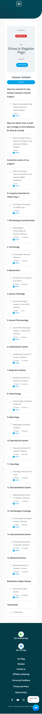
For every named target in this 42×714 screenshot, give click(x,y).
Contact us (21, 669)
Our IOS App (21, 650)
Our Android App (21, 638)
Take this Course (22, 65)
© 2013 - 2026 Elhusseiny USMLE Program (21, 706)
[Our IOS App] (21, 646)
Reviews (21, 664)
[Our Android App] (21, 634)
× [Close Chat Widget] (38, 705)
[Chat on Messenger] (35, 708)
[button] (19, 3)
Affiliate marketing (21, 674)
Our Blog (21, 659)
